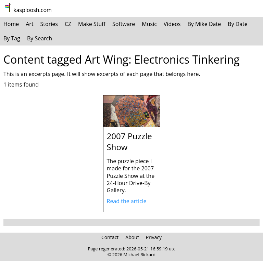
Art (29, 24)
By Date (238, 24)
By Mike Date (204, 24)
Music (149, 24)
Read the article (127, 201)
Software (123, 24)
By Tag (11, 38)
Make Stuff (91, 24)
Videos (172, 24)
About (132, 237)
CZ (68, 24)
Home (11, 24)
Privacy (154, 237)
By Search (39, 38)
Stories (49, 24)
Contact (109, 237)
